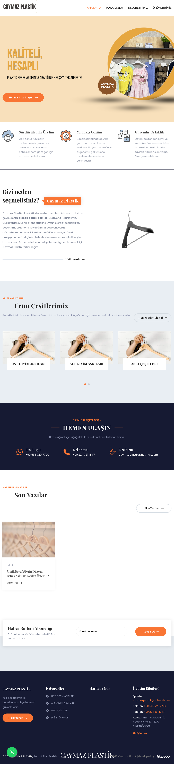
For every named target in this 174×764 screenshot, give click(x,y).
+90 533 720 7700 (37, 455)
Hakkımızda (74, 259)
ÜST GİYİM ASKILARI (62, 696)
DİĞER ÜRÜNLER (60, 717)
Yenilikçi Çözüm (87, 132)
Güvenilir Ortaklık (147, 132)
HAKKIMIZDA (114, 7)
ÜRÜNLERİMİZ (162, 7)
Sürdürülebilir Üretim (34, 132)
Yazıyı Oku (12, 583)
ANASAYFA (94, 7)
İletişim (140, 733)
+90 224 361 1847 (84, 455)
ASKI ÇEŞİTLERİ (59, 710)
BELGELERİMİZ (138, 7)
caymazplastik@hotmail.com (138, 455)
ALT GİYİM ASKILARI (62, 703)
